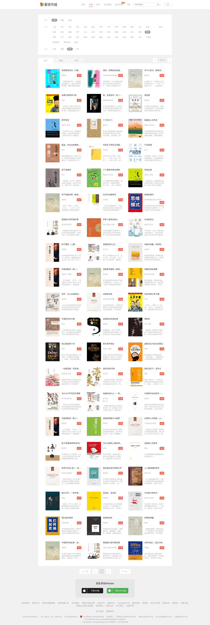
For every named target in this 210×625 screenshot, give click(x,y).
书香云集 (184, 603)
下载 (128, 4)
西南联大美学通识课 (70, 219)
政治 (76, 42)
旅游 (147, 27)
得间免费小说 (63, 603)
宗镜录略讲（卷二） (70, 269)
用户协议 (100, 611)
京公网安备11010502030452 (92, 617)
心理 (108, 27)
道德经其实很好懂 (110, 319)
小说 (54, 27)
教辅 (116, 32)
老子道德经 (66, 170)
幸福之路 (148, 170)
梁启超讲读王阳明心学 (112, 468)
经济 (116, 27)
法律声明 (130, 606)
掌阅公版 (67, 42)
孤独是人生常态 (151, 120)
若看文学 (166, 603)
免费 (62, 49)
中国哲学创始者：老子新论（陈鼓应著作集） (80, 542)
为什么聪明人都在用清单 (113, 443)
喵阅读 (175, 603)
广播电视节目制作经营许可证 (125, 617)
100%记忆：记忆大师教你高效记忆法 (159, 542)
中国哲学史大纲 (68, 319)
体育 (132, 37)
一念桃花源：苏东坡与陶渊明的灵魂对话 (78, 368)
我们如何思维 (67, 518)
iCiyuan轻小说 (124, 603)
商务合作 (109, 606)
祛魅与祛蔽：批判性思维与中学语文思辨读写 (163, 244)
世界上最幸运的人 (110, 219)
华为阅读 (75, 603)
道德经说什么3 (109, 244)
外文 (139, 37)
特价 (70, 49)
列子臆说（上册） (69, 244)
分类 (91, 4)
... (115, 571)
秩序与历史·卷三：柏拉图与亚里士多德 (78, 468)
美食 (54, 32)
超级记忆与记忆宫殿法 (153, 344)
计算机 (148, 37)
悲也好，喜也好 (109, 493)
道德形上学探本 (151, 443)
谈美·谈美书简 (109, 368)
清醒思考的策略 (151, 269)
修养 (70, 37)
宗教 (139, 32)
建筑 (101, 37)
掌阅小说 (36, 603)
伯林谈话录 (107, 294)
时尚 (62, 32)
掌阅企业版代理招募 (84, 606)
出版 (54, 20)
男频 (62, 20)
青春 (85, 27)
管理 (124, 27)
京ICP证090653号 (70, 617)
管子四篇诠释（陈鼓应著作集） (75, 195)
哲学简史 (65, 120)
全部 (54, 49)
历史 (70, 27)
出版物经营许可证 (181, 617)
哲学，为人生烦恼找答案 (72, 294)
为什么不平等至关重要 (71, 393)
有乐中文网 (155, 603)
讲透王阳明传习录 (69, 95)
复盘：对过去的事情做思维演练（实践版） (79, 145)
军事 (54, 37)
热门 (46, 60)
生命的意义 (149, 219)
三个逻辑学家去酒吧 (111, 170)
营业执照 (109, 617)
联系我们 (99, 606)
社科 (101, 27)
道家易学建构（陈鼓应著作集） (116, 269)
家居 (93, 37)
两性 (85, 37)
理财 (132, 27)
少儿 (85, 32)
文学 (62, 27)
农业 (116, 37)
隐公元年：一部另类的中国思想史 (76, 493)
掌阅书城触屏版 (48, 603)
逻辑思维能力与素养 (111, 418)
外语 (124, 32)
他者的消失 (107, 518)
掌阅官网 (25, 603)
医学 (108, 32)
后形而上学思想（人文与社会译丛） (159, 418)
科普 (101, 32)
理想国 (147, 95)
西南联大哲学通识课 (111, 542)
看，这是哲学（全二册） (113, 95)
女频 (70, 20)
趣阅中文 (111, 603)
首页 (83, 4)
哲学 (147, 32)
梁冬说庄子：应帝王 (152, 368)
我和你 (147, 319)
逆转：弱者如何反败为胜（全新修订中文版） (121, 70)
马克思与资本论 (151, 493)
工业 (132, 32)
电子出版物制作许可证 (164, 617)
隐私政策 (110, 611)
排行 (98, 4)
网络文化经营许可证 (146, 617)
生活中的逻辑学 (109, 195)
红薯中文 (101, 603)
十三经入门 (107, 120)
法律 (108, 37)
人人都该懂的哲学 (151, 468)
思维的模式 (149, 195)
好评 (76, 60)
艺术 (62, 37)
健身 (70, 32)
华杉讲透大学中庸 (151, 294)
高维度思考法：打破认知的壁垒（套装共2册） (81, 70)
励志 (93, 27)
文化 (139, 27)
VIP (77, 49)
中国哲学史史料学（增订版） (156, 393)
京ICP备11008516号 (30, 617)
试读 (79, 75)
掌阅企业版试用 (88, 603)
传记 (77, 27)
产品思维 (148, 145)
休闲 (124, 37)
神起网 (145, 603)
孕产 (77, 32)
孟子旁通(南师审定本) (71, 443)
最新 (61, 60)
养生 (77, 37)
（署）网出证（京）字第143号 (51, 617)
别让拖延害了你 (68, 344)
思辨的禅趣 (149, 518)
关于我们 (119, 606)
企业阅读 (107, 4)
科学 (93, 32)
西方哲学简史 (108, 344)
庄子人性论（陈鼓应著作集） (156, 70)
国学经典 (56, 42)
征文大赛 (119, 4)
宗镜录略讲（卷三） (70, 418)
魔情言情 (136, 603)
